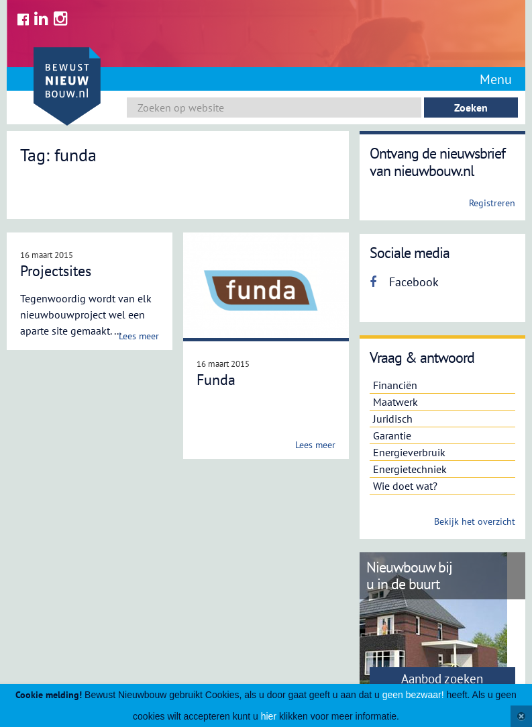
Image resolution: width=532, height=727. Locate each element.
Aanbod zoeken (442, 679)
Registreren (492, 203)
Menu (496, 79)
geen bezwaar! (413, 694)
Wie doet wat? (405, 486)
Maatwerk (395, 402)
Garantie (392, 435)
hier (268, 716)
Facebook (404, 282)
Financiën (395, 385)
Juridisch (393, 418)
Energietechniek (410, 469)
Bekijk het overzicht (474, 521)
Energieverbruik (409, 452)
